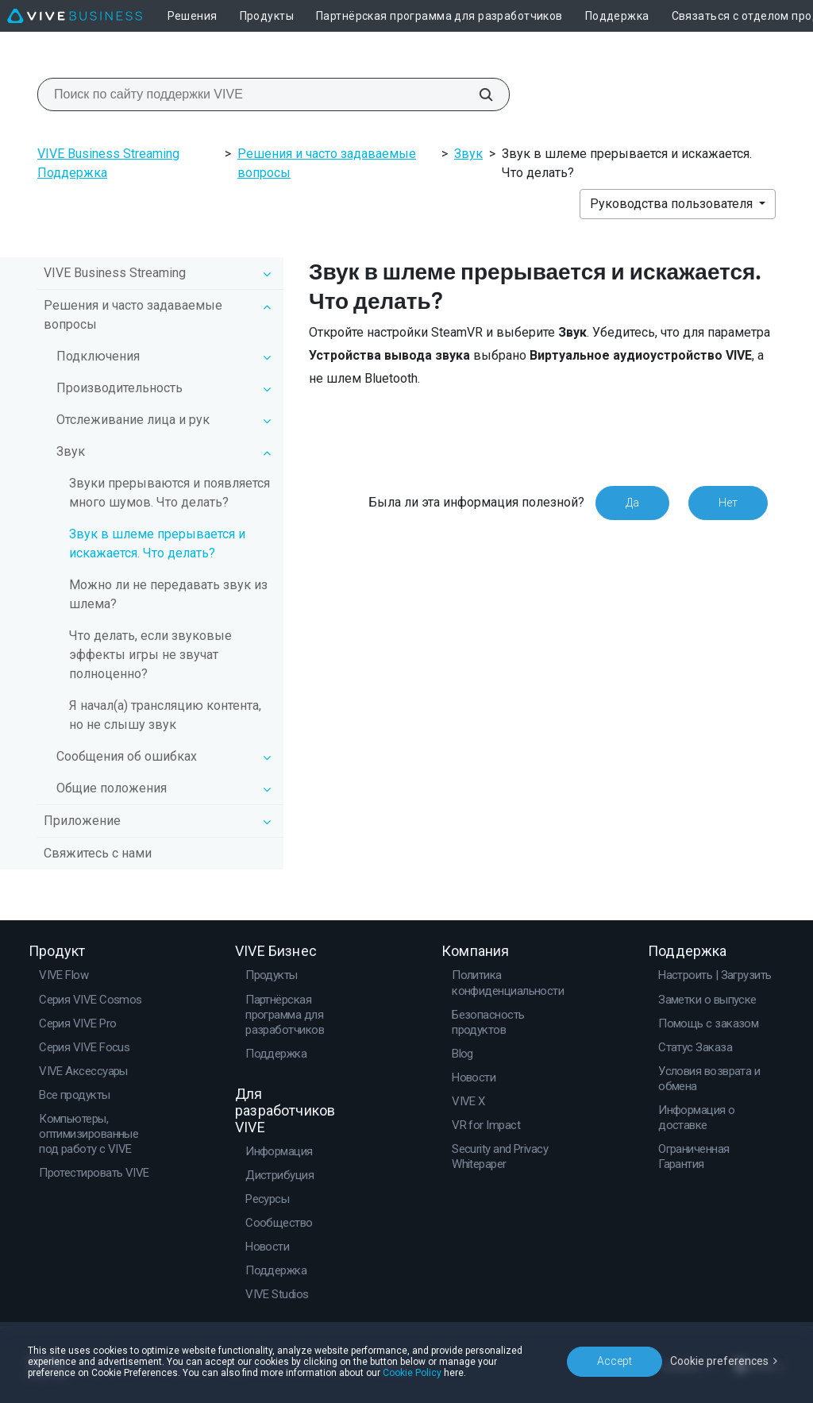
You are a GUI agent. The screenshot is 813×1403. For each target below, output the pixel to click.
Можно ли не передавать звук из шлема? (168, 594)
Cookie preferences (719, 1361)
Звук (468, 153)
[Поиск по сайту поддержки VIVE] (477, 94)
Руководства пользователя (673, 203)
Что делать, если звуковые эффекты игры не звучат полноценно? (150, 654)
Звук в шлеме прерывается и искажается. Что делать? (157, 543)
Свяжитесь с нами (98, 853)
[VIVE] (74, 16)
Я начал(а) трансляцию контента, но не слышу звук (165, 715)
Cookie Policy (412, 1372)
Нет (728, 502)
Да (632, 502)
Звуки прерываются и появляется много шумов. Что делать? (169, 493)
